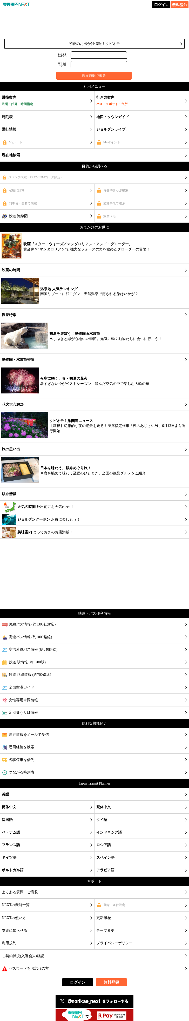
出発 (62, 54)
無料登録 (111, 982)
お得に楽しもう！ (41, 519)
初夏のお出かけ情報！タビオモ (94, 44)
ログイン (77, 982)
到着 (62, 64)
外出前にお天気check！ (38, 507)
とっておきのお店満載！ (37, 532)
